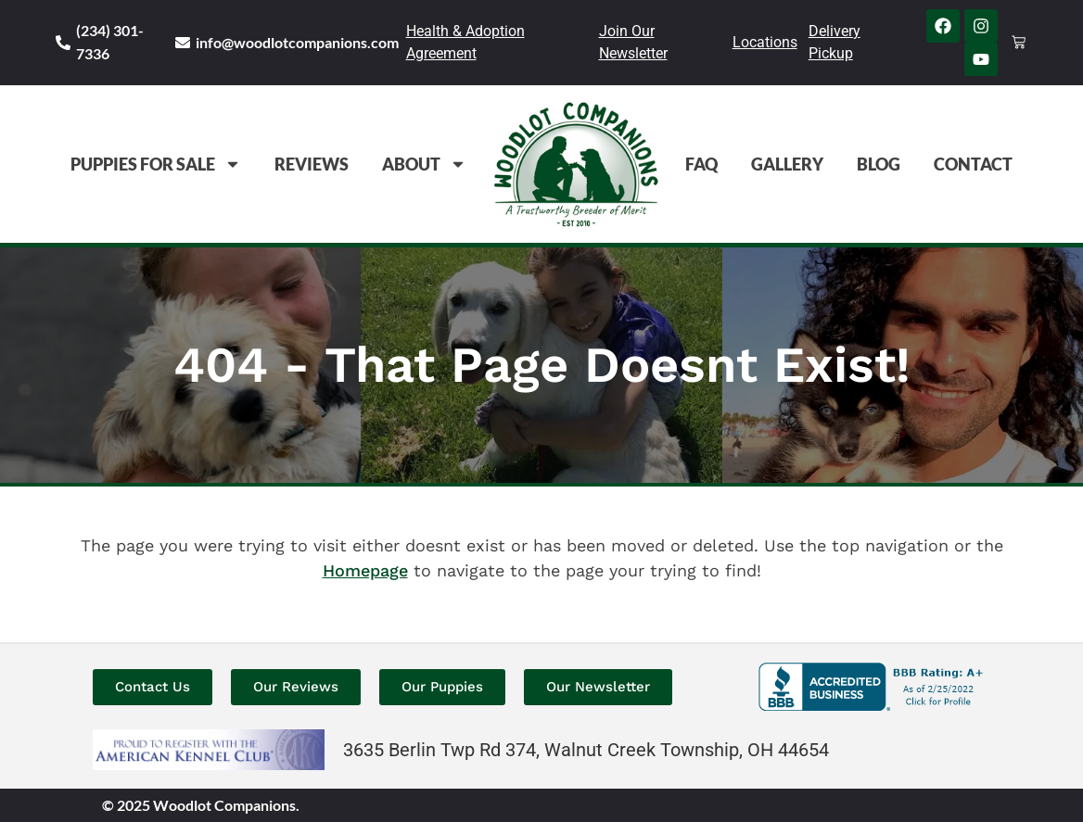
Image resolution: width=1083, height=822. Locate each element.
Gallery (787, 164)
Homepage (365, 570)
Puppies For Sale (155, 164)
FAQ (701, 164)
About (424, 164)
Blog (878, 164)
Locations (765, 42)
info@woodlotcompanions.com (297, 42)
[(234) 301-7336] (63, 42)
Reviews (311, 164)
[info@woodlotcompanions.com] (182, 42)
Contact (973, 164)
